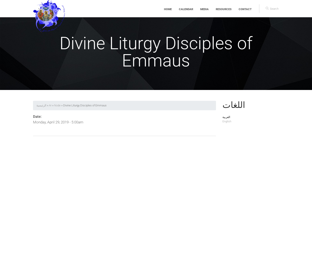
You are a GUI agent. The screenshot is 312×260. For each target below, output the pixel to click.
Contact (245, 9)
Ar (50, 105)
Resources (224, 9)
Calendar (186, 9)
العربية (226, 117)
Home (168, 9)
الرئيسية (41, 105)
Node (57, 105)
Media (204, 9)
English (226, 121)
